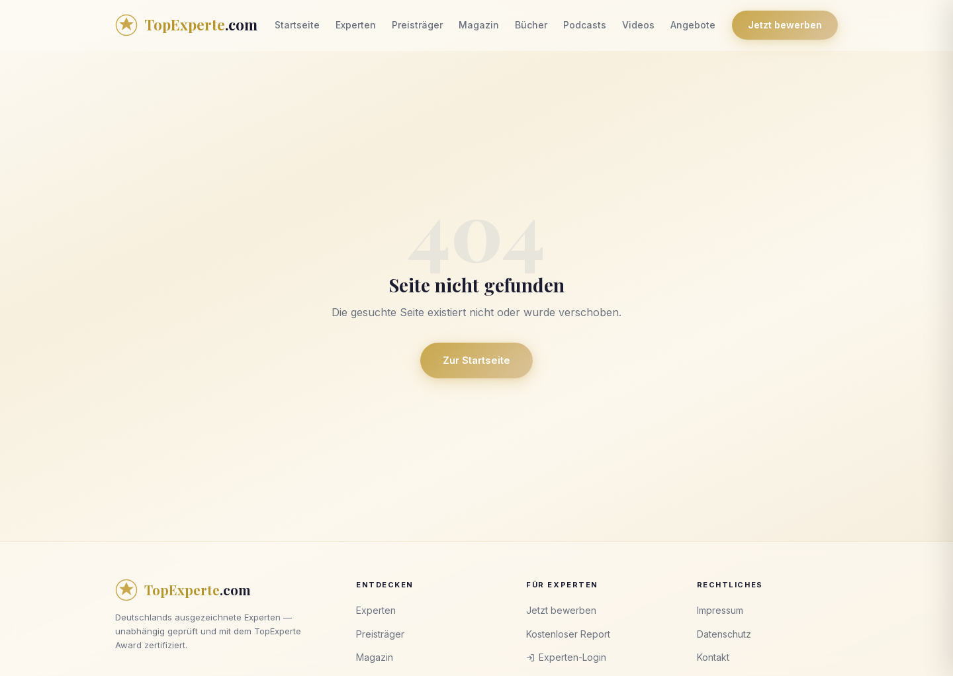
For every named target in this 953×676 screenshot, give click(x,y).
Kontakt (713, 657)
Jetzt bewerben (785, 24)
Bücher (531, 24)
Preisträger (417, 24)
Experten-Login (566, 657)
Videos (638, 24)
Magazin (479, 24)
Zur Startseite (476, 360)
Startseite (297, 24)
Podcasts (584, 24)
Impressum (720, 610)
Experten (356, 24)
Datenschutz (724, 634)
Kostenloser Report (568, 634)
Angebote (692, 24)
